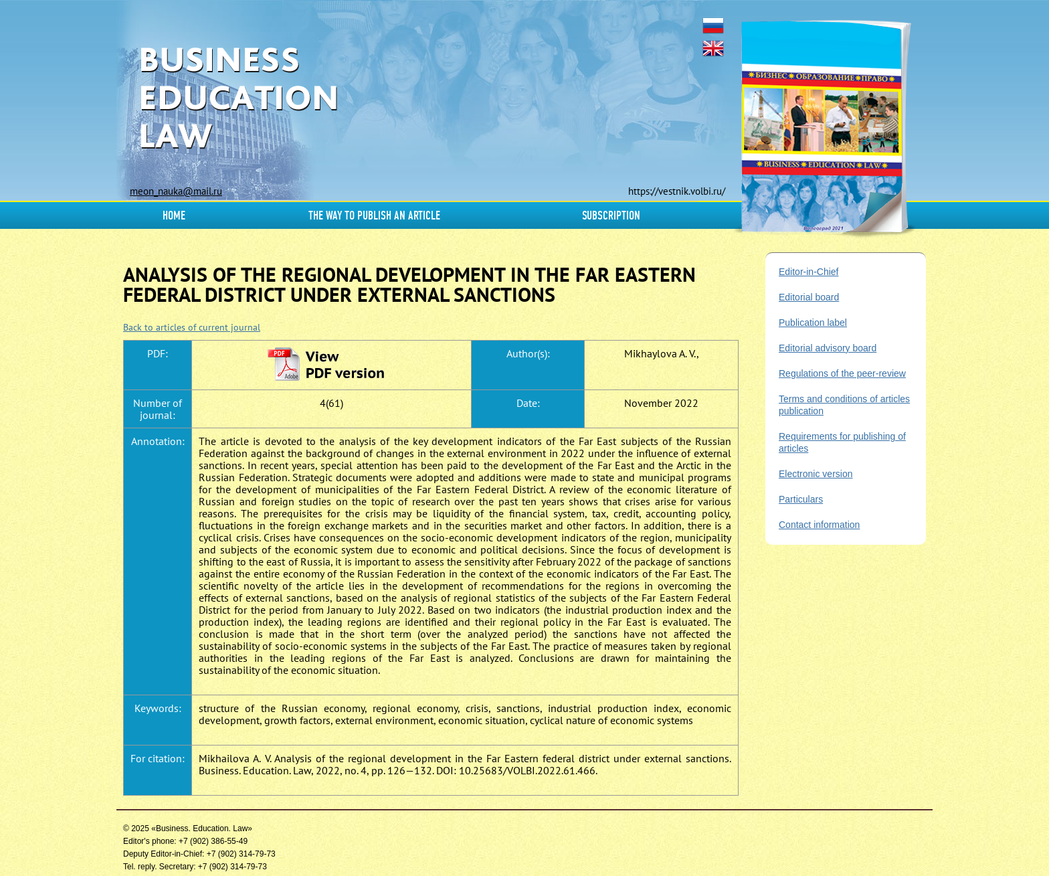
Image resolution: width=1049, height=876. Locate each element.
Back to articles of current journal (191, 327)
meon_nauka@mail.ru (176, 191)
